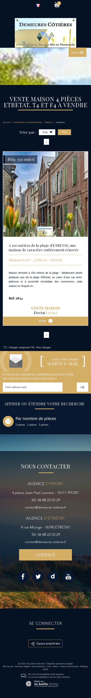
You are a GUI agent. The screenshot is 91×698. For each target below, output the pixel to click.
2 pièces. (21, 424)
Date (64, 132)
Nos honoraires (38, 666)
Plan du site (8, 666)
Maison (49, 122)
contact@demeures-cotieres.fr (45, 507)
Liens (48, 666)
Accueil (6, 122)
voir (45, 321)
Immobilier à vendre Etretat (28, 122)
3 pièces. (32, 424)
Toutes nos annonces (69, 666)
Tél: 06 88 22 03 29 (45, 500)
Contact (45, 555)
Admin (56, 666)
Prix (48, 132)
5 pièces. (44, 424)
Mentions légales (22, 666)
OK (82, 387)
